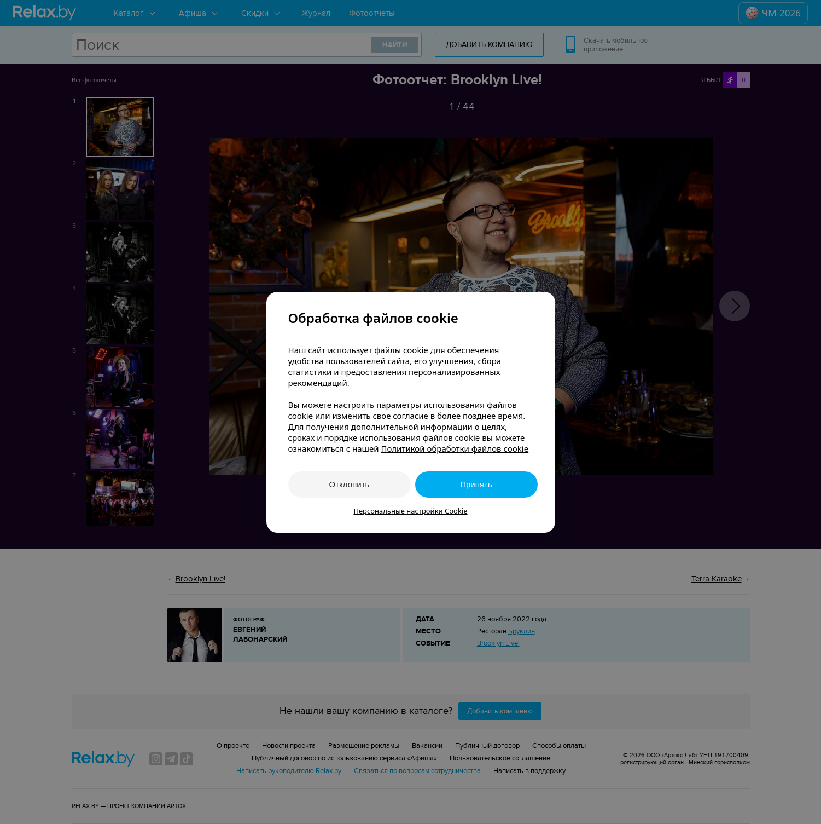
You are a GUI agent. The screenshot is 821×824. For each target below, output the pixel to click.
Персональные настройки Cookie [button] (410, 510)
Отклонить (349, 484)
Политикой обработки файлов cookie (454, 448)
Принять (476, 484)
